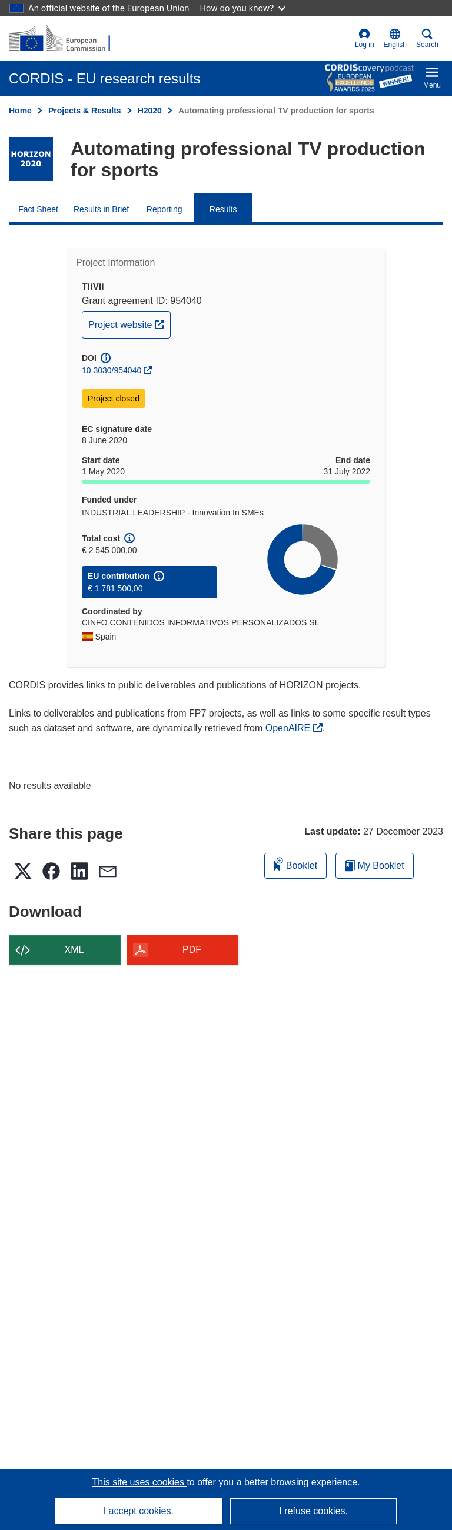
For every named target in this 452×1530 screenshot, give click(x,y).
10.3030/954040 (111, 370)
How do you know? (243, 8)
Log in (364, 38)
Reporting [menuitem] (164, 209)
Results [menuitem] (223, 209)
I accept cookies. (139, 1511)
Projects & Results (84, 110)
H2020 (150, 110)
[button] (395, 39)
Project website (129, 323)
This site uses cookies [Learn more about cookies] (139, 1482)
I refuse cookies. (313, 1511)
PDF (191, 950)
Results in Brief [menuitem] (101, 209)
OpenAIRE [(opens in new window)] (289, 728)
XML (74, 950)
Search (427, 38)
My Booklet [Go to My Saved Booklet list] (374, 865)
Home (20, 110)
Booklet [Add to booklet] (295, 864)
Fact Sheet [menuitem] (38, 209)
